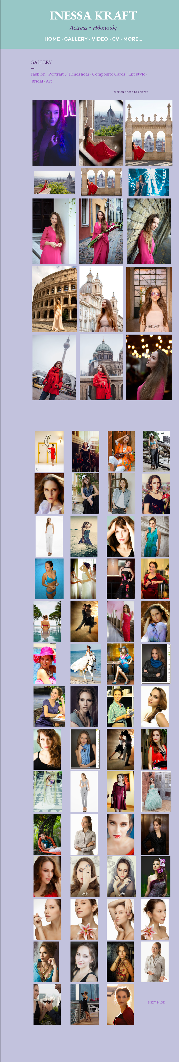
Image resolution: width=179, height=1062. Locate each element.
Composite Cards (109, 74)
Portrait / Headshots (68, 74)
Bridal (37, 81)
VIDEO (100, 39)
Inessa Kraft (93, 15)
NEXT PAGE (156, 1002)
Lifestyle (137, 74)
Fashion (38, 74)
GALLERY (76, 39)
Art (49, 81)
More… (132, 39)
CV (115, 39)
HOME (52, 39)
